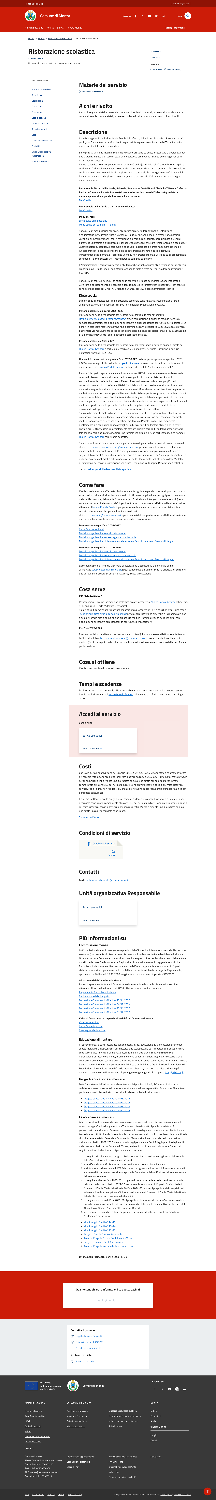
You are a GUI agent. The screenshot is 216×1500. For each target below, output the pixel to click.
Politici (28, 1431)
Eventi (154, 1440)
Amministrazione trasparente (123, 1456)
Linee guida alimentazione (93, 221)
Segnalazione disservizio (78, 1461)
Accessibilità (38, 1494)
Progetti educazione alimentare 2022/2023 (107, 1110)
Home (31, 38)
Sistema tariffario (89, 817)
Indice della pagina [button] (40, 80)
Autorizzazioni (115, 1426)
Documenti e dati (33, 1441)
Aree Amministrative (35, 1416)
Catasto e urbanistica (77, 1421)
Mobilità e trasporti (76, 1426)
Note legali (114, 1472)
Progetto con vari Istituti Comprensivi (103, 1242)
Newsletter (156, 1456)
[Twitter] (141, 16)
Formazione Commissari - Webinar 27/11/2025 (104, 1000)
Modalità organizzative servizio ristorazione (102, 533)
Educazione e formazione (60, 38)
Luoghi (154, 1435)
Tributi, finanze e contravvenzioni (125, 1416)
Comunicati (156, 1416)
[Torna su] (207, 1491)
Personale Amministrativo (37, 1436)
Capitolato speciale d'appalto (94, 996)
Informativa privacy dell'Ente (122, 1467)
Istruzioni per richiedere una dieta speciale (107, 469)
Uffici (27, 1421)
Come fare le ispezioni (90, 1026)
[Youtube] (148, 16)
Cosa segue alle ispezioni (92, 1030)
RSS (27, 1494)
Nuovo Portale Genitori (91, 349)
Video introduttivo (89, 1022)
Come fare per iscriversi (91, 529)
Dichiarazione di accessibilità (122, 1477)
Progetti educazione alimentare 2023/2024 (107, 1106)
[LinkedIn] (163, 16)
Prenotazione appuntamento (80, 1456)
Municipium (166, 1494)
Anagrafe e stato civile (77, 1411)
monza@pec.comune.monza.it (44, 1472)
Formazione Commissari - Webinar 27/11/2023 (104, 1008)
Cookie (61, 1494)
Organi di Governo (33, 1411)
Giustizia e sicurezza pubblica (123, 1410)
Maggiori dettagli (174, 1072)
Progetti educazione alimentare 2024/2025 (107, 1102)
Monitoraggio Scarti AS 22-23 (100, 1230)
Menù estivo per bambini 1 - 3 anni (97, 225)
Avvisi (153, 1421)
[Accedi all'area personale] (180, 4)
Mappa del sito (75, 1494)
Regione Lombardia (34, 3)
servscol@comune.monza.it (107, 515)
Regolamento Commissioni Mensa (97, 992)
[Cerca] (187, 15)
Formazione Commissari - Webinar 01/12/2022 (104, 1012)
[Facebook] (134, 16)
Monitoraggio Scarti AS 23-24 (100, 1226)
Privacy (51, 1494)
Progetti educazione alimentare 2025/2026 (107, 1098)
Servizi (41, 38)
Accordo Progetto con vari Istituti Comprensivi (108, 1246)
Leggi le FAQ (73, 1467)
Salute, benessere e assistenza (123, 1421)
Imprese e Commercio (77, 1416)
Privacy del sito (116, 1461)
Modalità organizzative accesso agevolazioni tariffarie (107, 537)
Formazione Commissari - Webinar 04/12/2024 (104, 1004)
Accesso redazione (182, 1494)
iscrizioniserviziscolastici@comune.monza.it (102, 319)
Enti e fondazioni (33, 1426)
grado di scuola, (130, 363)
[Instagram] (155, 16)
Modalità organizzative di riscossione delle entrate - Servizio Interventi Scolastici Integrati (126, 541)
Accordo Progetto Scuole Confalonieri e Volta (108, 1238)
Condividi (157, 51)
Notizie (154, 1411)
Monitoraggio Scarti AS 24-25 (100, 1222)
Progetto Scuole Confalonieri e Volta (103, 1234)
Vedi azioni (157, 57)
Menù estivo (85, 200)
